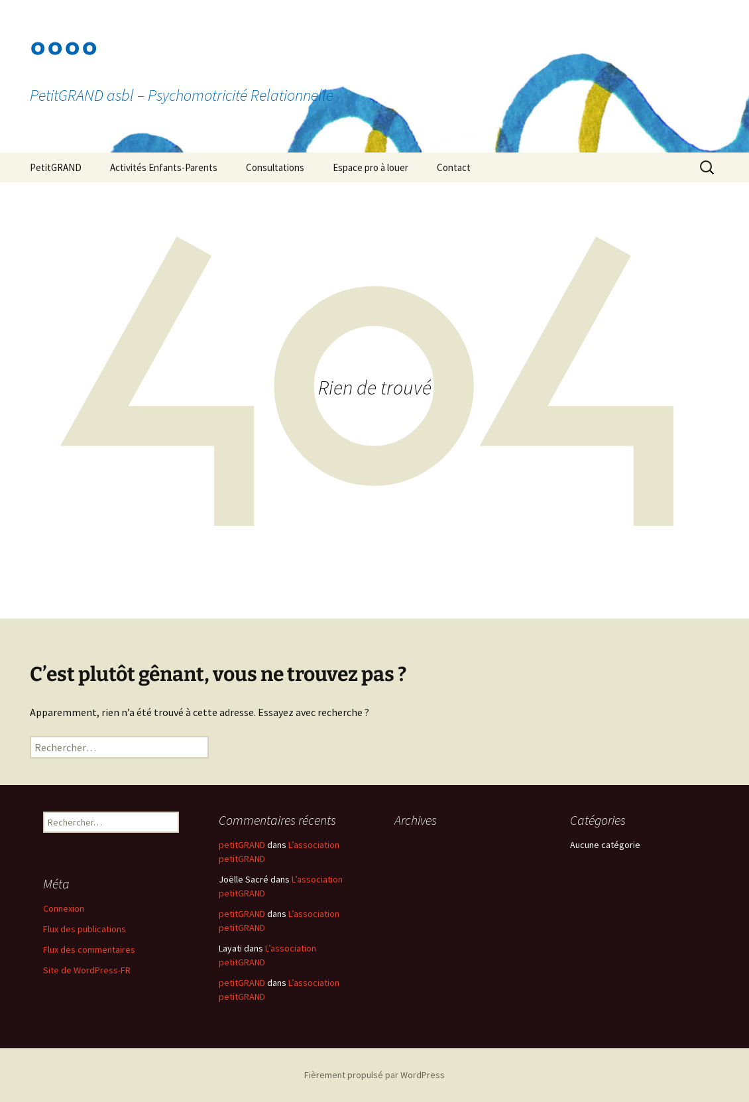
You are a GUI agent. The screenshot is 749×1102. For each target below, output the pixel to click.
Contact (454, 167)
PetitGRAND (56, 167)
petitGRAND (242, 845)
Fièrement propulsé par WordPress (374, 1075)
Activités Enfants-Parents (163, 167)
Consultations (275, 167)
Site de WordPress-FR (87, 970)
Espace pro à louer (370, 167)
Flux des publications (84, 929)
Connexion (63, 908)
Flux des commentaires (89, 949)
